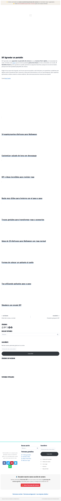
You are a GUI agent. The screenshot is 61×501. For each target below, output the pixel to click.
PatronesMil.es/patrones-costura (26, 3)
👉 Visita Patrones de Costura (30, 485)
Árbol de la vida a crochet (15, 317)
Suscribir (30, 353)
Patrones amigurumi (29, 494)
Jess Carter (8, 78)
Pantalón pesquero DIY (45, 317)
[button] (30, 15)
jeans (14, 63)
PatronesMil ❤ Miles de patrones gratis (50, 498)
